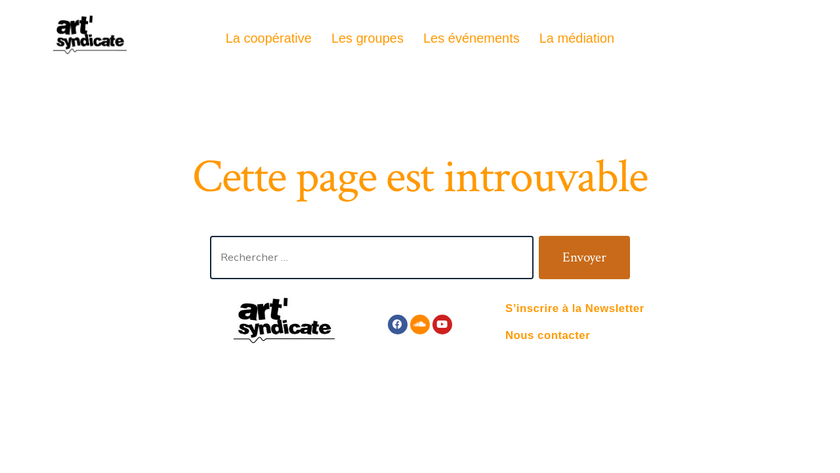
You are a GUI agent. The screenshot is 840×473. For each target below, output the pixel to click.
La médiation (577, 38)
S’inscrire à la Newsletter (574, 308)
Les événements (471, 38)
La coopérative (269, 38)
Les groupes (367, 38)
